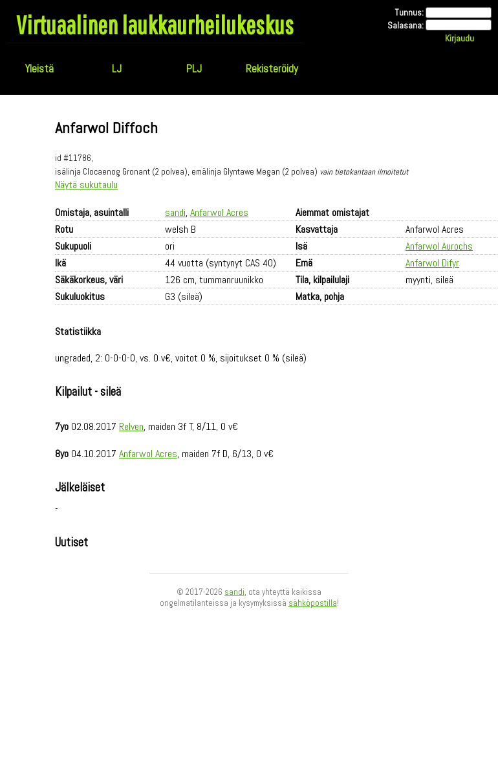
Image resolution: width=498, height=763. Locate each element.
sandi (175, 212)
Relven (131, 426)
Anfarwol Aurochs (439, 246)
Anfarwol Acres (219, 212)
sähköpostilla (312, 602)
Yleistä (39, 68)
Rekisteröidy (272, 68)
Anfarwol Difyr (432, 263)
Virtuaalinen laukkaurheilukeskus (155, 24)
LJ (117, 68)
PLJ (194, 68)
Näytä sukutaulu (86, 184)
